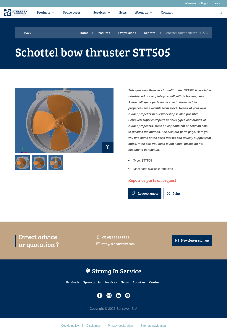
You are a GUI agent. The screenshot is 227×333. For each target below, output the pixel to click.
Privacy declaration (120, 325)
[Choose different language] (218, 3)
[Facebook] (99, 295)
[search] (220, 12)
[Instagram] (109, 295)
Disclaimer (93, 325)
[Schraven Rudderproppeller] (16, 12)
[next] (109, 120)
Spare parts (92, 282)
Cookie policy (70, 325)
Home (84, 33)
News (125, 282)
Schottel (150, 33)
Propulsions (127, 33)
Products (103, 33)
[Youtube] (127, 295)
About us (138, 282)
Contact (155, 282)
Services (110, 282)
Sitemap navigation (153, 325)
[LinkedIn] (118, 295)
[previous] (19, 120)
